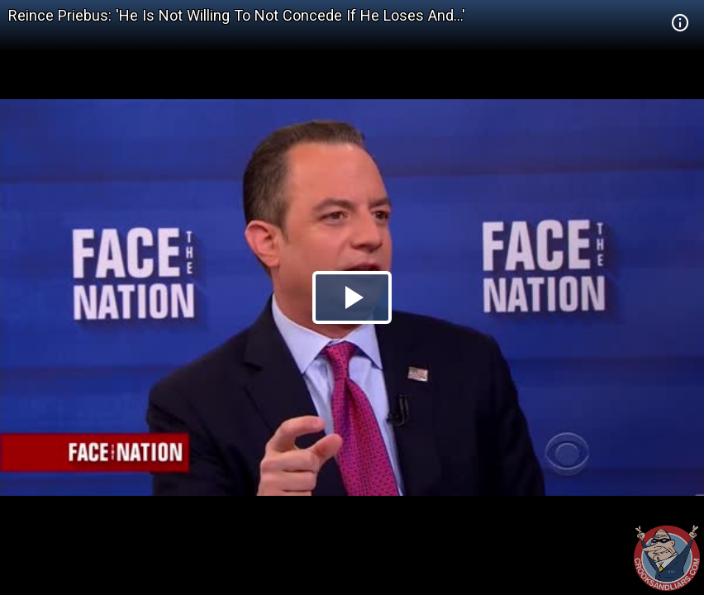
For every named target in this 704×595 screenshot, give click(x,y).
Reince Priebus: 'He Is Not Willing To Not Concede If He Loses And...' (236, 15)
